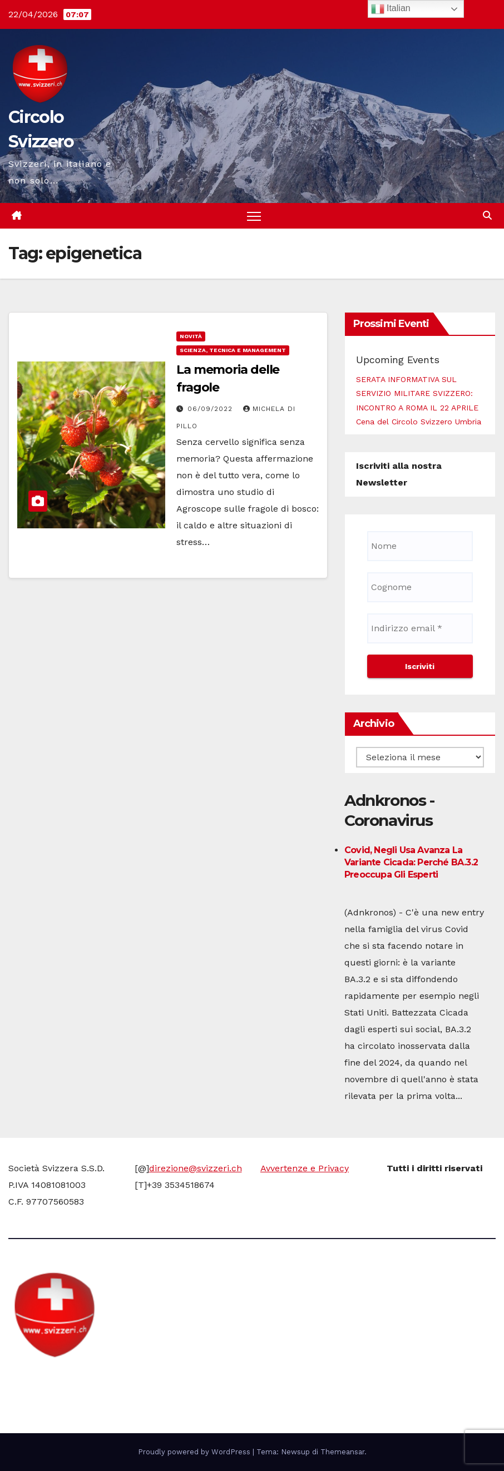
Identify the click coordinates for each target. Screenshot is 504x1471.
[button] (487, 215)
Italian (391, 9)
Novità (191, 336)
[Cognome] (420, 587)
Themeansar (342, 1452)
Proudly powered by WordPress (195, 1452)
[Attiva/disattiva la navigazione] (254, 216)
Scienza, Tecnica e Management (233, 350)
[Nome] (420, 546)
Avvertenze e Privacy (304, 1168)
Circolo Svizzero (78, 1379)
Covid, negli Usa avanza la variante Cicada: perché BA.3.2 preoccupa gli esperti (411, 862)
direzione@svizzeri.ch (195, 1168)
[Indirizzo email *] (420, 628)
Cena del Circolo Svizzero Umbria (418, 421)
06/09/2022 (211, 409)
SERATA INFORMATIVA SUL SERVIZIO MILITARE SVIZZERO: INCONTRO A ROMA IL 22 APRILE (417, 393)
